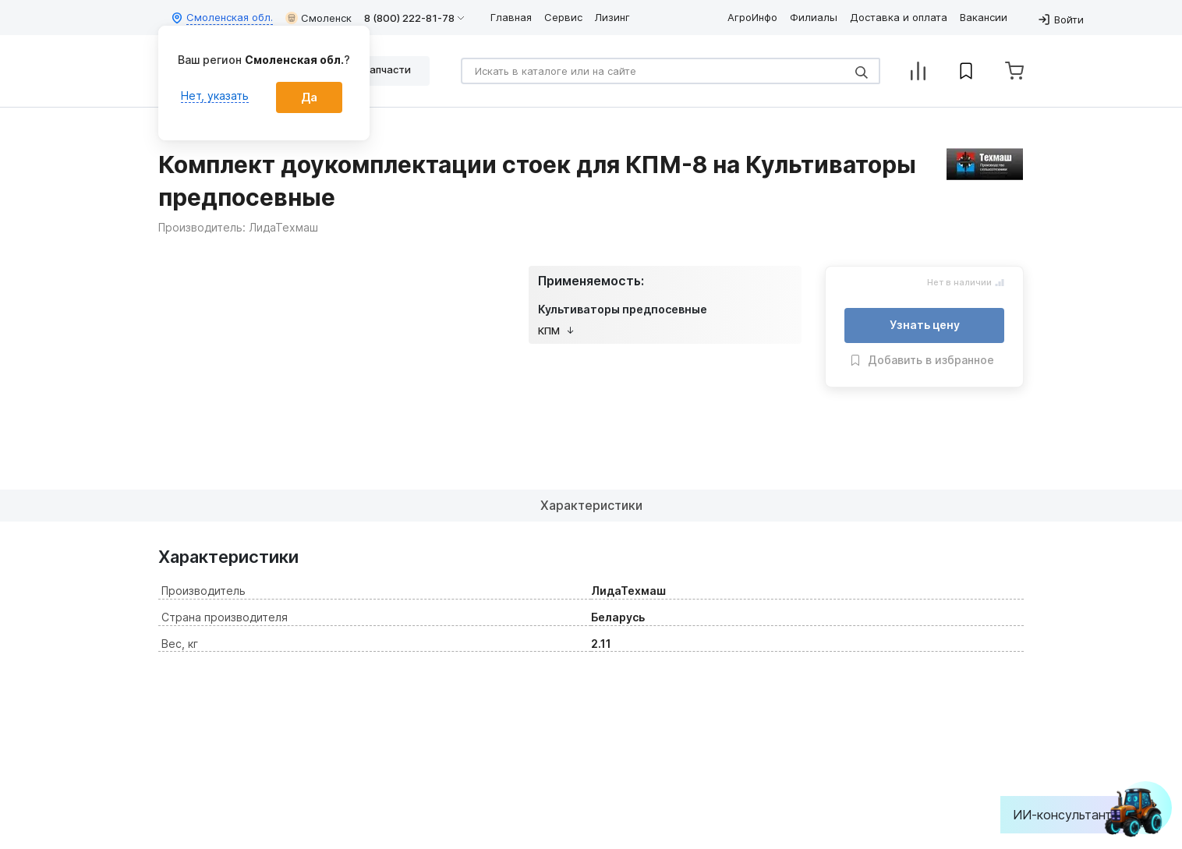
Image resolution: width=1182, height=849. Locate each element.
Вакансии (983, 17)
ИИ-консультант (1074, 814)
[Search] (670, 71)
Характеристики (591, 505)
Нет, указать (215, 95)
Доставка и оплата (898, 17)
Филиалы (813, 17)
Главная (511, 17)
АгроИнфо (752, 17)
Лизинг (612, 17)
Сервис (563, 17)
